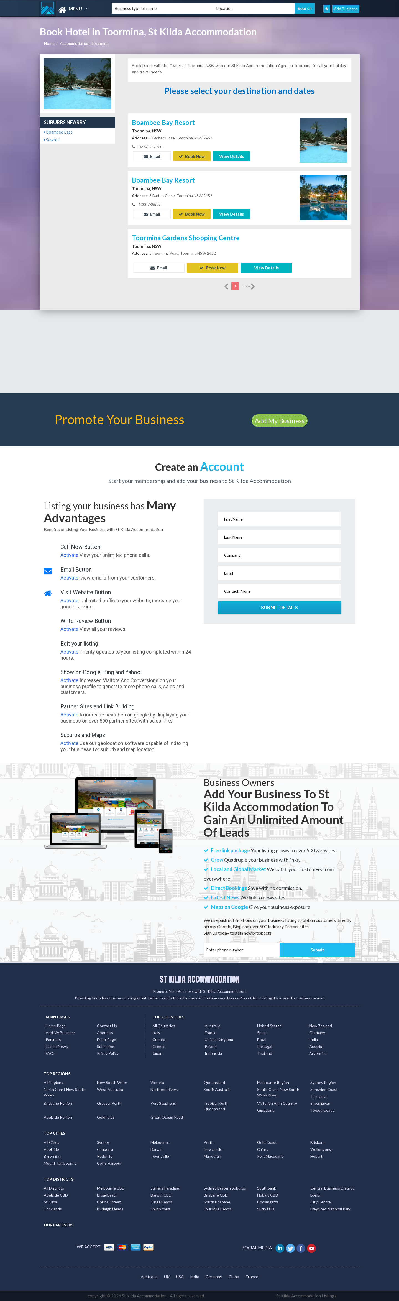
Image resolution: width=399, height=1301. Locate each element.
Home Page (56, 1025)
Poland (211, 1046)
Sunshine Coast (324, 1089)
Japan (157, 1053)
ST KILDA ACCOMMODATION (200, 979)
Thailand (264, 1053)
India (313, 1039)
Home (49, 43)
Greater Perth (109, 1103)
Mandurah (212, 1156)
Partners (53, 1039)
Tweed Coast (322, 1110)
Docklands (53, 1208)
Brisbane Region (58, 1103)
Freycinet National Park (330, 1208)
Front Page (106, 1039)
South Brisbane (217, 1202)
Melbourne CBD (111, 1188)
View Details (231, 156)
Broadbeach (107, 1195)
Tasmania (318, 1096)
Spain (262, 1032)
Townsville (159, 1156)
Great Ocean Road (166, 1117)
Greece (158, 1046)
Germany (317, 1032)
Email (152, 156)
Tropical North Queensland (216, 1106)
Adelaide (51, 1149)
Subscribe (105, 1046)
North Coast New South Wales (65, 1092)
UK (167, 1276)
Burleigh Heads (110, 1208)
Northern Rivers (164, 1089)
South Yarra (160, 1208)
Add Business (346, 8)
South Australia (217, 1089)
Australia (212, 1025)
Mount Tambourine (60, 1163)
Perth (209, 1142)
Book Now (192, 156)
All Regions (53, 1082)
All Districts (54, 1188)
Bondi (315, 1195)
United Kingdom (219, 1039)
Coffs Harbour (109, 1163)
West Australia (110, 1089)
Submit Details (279, 607)
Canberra (105, 1149)
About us (105, 1032)
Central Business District (332, 1188)
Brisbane (318, 1142)
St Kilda (50, 1202)
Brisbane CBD (216, 1195)
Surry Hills (265, 1208)
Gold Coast (267, 1142)
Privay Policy (108, 1053)
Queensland (214, 1082)
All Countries (163, 1025)
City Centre (320, 1202)
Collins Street (109, 1202)
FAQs (50, 1053)
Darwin (156, 1149)
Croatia (158, 1039)
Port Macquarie (270, 1156)
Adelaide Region (58, 1117)
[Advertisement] (199, 351)
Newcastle (213, 1149)
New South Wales (112, 1082)
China (234, 1276)
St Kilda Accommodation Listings (306, 1295)
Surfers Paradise (164, 1188)
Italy (156, 1032)
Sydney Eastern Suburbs (225, 1188)
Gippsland (266, 1110)
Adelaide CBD (56, 1195)
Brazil (261, 1039)
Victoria (157, 1082)
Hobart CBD (267, 1195)
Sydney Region (323, 1082)
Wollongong (320, 1149)
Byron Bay (52, 1156)
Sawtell (52, 139)
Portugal (264, 1046)
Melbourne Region (273, 1082)
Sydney (103, 1142)
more (248, 286)
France (210, 1032)
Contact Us (107, 1025)
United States (269, 1025)
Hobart (316, 1156)
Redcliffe (104, 1156)
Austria (315, 1046)
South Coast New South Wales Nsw (278, 1092)
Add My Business (280, 421)
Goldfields (106, 1117)
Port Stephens (163, 1103)
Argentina (318, 1053)
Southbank (266, 1188)
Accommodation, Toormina (84, 43)
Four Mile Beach (217, 1208)
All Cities (51, 1142)
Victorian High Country (277, 1103)
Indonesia (213, 1053)
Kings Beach (161, 1202)
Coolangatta (268, 1202)
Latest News (57, 1046)
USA (180, 1276)
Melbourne (159, 1142)
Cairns (262, 1149)
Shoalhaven (320, 1103)
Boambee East (58, 131)
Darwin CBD (161, 1195)
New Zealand (320, 1025)
